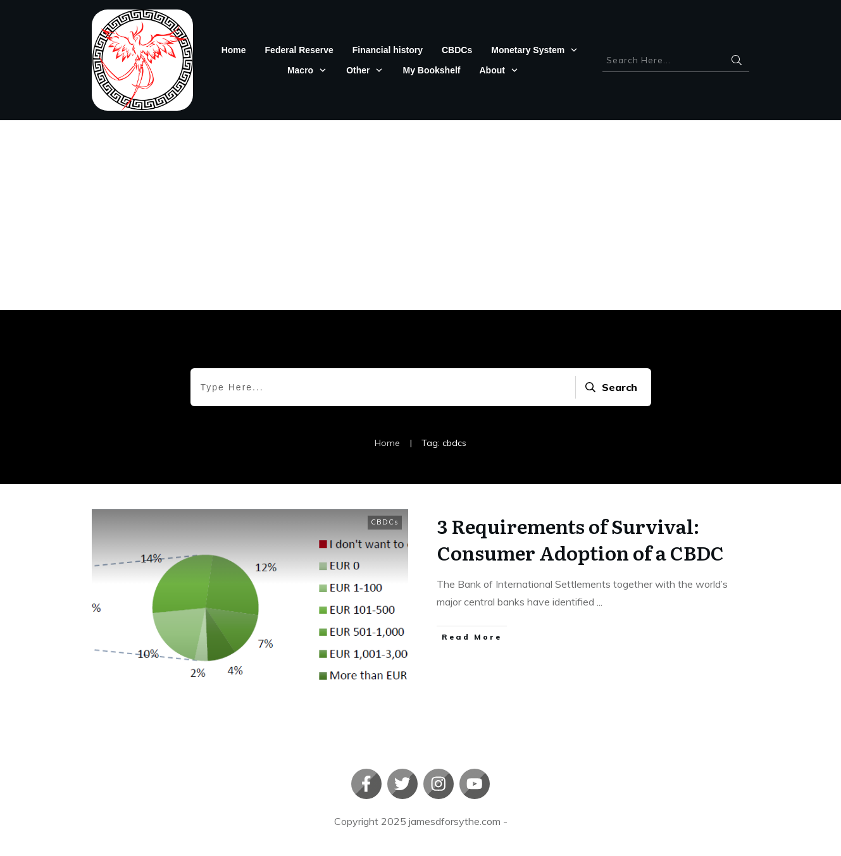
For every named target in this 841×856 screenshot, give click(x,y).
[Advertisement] (421, 215)
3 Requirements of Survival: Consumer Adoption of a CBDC (580, 539)
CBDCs (385, 522)
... (599, 601)
